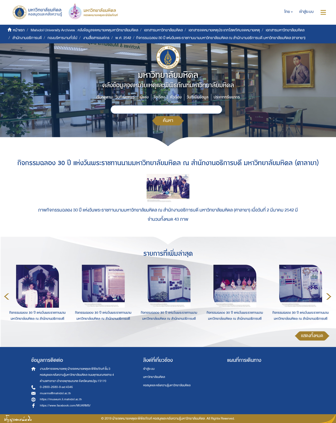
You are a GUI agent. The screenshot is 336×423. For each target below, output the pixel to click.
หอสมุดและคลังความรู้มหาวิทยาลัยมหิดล (166, 385)
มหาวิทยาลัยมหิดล (154, 377)
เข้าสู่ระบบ (148, 368)
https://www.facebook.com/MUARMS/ (65, 405)
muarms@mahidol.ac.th (55, 393)
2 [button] (164, 328)
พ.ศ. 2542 (123, 38)
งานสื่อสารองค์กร (96, 38)
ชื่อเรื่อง (159, 97)
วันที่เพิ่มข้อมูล (197, 97)
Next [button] (329, 296)
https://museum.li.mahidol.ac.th (61, 399)
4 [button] (177, 328)
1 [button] (158, 328)
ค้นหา (168, 121)
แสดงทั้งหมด (312, 336)
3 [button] (171, 328)
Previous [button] (6, 296)
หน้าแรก (19, 30)
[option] (36, 296)
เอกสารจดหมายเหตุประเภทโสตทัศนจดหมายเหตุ (224, 30)
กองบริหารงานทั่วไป (62, 38)
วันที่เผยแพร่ (125, 97)
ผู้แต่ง (144, 97)
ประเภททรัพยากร (227, 97)
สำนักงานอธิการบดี (27, 38)
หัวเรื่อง (176, 97)
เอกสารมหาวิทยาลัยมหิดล (163, 30)
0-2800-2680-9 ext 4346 (56, 387)
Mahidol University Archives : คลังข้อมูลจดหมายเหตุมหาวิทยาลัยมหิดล (84, 30)
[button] (288, 12)
